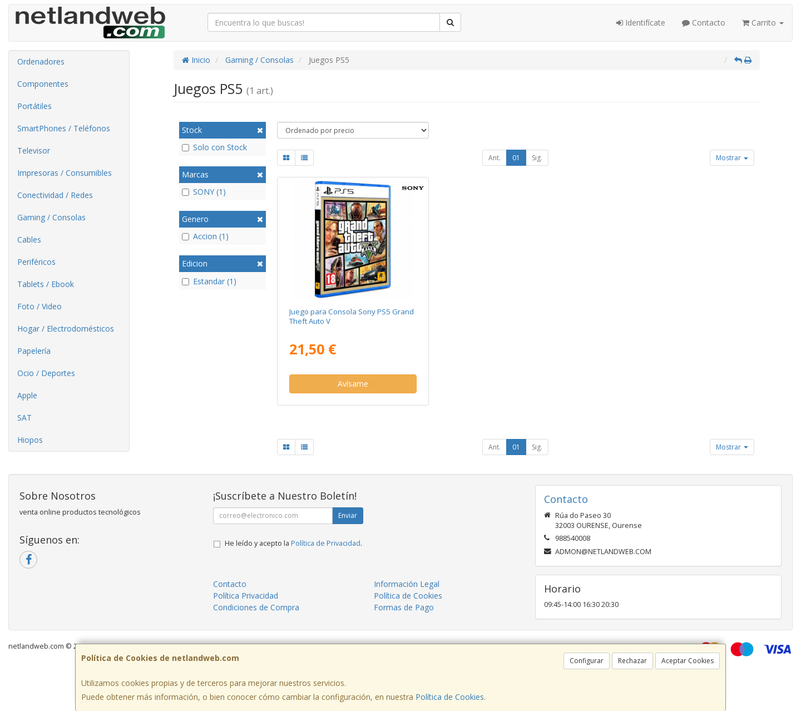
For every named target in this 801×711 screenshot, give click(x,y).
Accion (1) (205, 236)
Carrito (763, 22)
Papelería (34, 350)
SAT (24, 417)
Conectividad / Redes (55, 195)
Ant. (494, 157)
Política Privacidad (245, 595)
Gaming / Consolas (51, 217)
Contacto (703, 22)
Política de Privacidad (325, 543)
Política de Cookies (450, 697)
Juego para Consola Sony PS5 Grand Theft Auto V (351, 316)
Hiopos (30, 439)
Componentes (42, 83)
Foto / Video (39, 306)
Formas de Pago (404, 607)
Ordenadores (41, 61)
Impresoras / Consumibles (64, 172)
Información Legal (406, 584)
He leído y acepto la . (293, 543)
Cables (29, 239)
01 (516, 157)
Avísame (353, 383)
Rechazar (632, 660)
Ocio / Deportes (46, 373)
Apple (27, 395)
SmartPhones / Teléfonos (63, 128)
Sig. (537, 157)
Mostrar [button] (732, 157)
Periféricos (36, 261)
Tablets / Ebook (45, 284)
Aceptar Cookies (687, 660)
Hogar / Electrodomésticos (65, 328)
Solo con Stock (214, 147)
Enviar (347, 515)
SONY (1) (204, 191)
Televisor (33, 150)
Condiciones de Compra (256, 607)
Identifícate (640, 22)
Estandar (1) (209, 281)
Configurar (587, 660)
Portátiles (34, 106)
